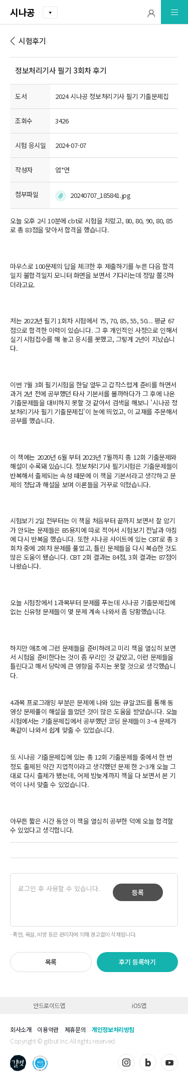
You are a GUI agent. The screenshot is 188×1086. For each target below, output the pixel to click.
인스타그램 (126, 1062)
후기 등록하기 (137, 962)
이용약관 (47, 1029)
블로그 (147, 1062)
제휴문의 (75, 1029)
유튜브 (169, 1062)
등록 (138, 892)
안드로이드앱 (49, 1005)
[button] (151, 12)
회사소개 (20, 1029)
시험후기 (32, 40)
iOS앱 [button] (139, 1005)
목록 (51, 962)
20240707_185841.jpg (100, 195)
